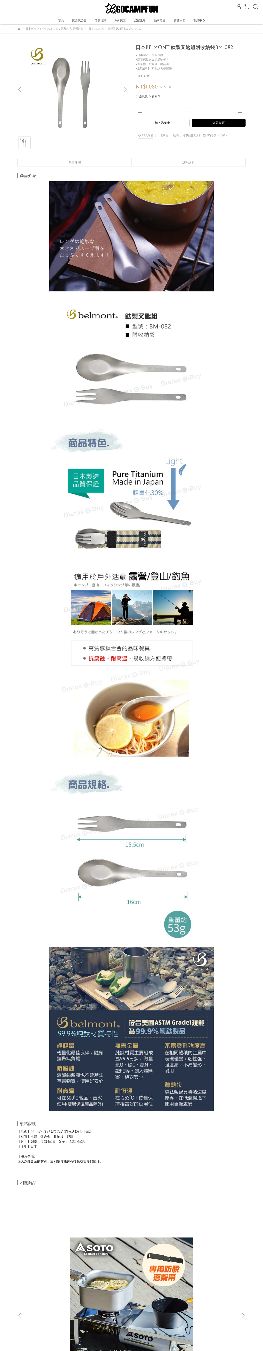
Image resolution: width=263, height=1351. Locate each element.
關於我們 (39, 1287)
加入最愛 (145, 135)
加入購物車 (162, 123)
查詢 (119, 1287)
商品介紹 (74, 162)
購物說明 (23, 1287)
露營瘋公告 (79, 20)
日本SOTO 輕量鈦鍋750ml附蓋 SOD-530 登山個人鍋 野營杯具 (214, 1244)
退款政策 (56, 1287)
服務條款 (105, 1287)
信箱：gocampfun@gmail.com (41, 1306)
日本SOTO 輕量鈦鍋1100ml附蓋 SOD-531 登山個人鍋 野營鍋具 (159, 1244)
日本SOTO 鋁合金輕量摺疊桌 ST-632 (104, 1244)
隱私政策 (89, 1287)
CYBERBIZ (117, 1340)
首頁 (61, 20)
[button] (124, 89)
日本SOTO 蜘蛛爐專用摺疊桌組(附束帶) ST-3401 (48, 1244)
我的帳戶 (72, 1287)
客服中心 (199, 20)
